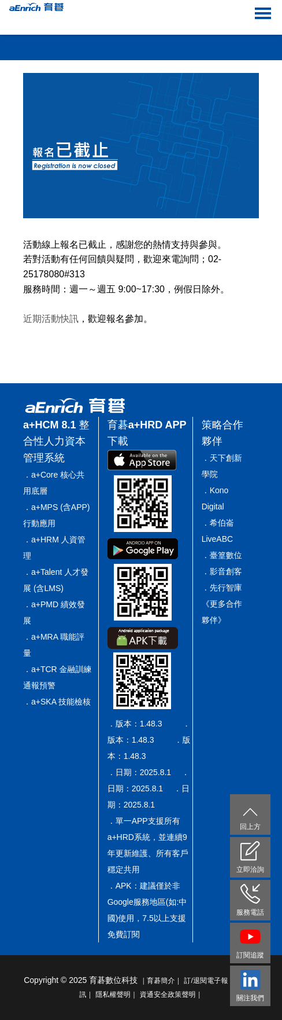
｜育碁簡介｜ (160, 981)
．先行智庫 (222, 587)
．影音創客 (222, 571)
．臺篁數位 (222, 555)
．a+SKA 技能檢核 (57, 701)
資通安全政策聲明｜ (171, 994)
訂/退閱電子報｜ (209, 981)
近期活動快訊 (51, 319)
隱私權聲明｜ (116, 994)
